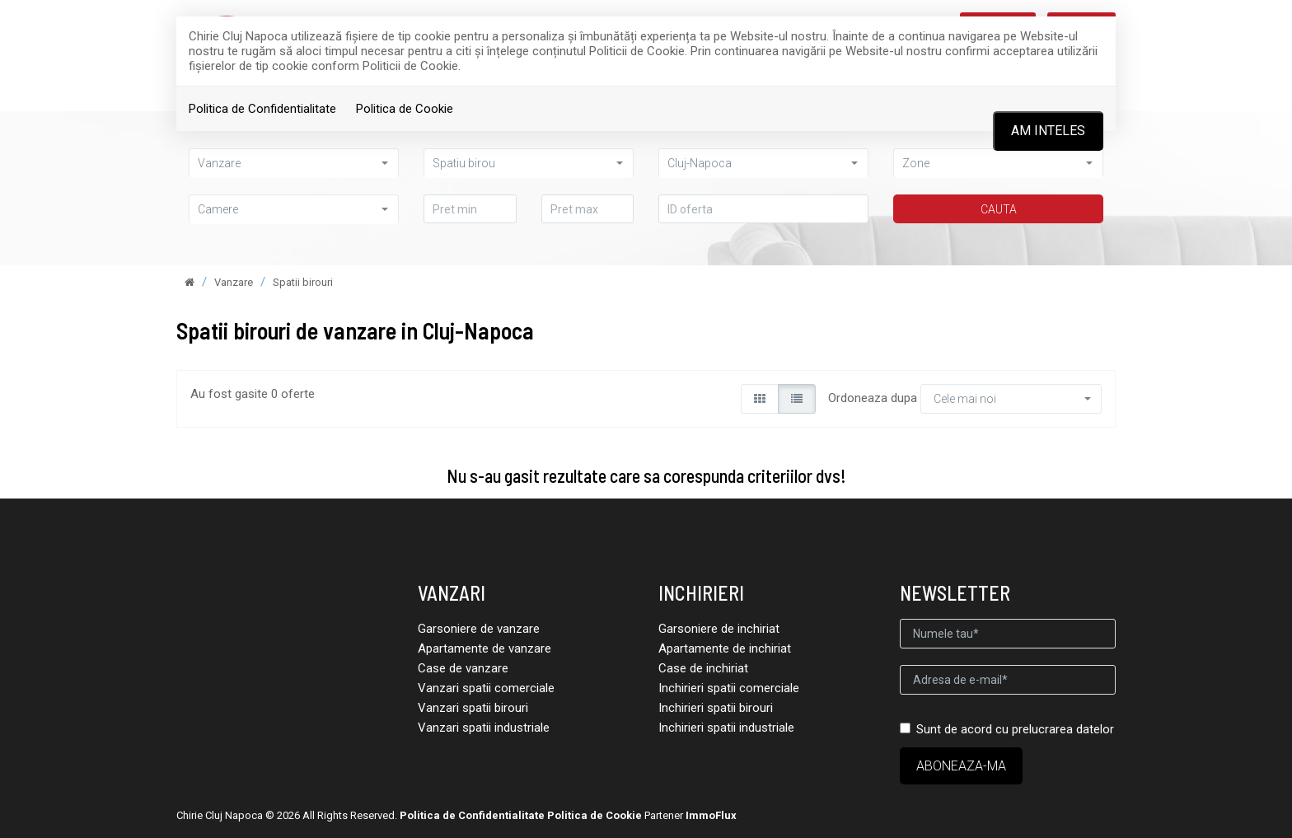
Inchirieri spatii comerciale (728, 688)
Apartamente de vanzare (484, 648)
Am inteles (1048, 130)
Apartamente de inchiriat (724, 648)
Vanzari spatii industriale (484, 727)
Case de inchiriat (703, 668)
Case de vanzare (463, 668)
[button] (294, 208)
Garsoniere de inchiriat (718, 628)
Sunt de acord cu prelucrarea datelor (1007, 729)
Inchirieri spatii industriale (726, 727)
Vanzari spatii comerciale (486, 688)
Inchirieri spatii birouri (715, 707)
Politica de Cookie (404, 108)
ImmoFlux (711, 815)
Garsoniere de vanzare (479, 628)
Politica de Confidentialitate (262, 108)
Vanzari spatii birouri (473, 707)
